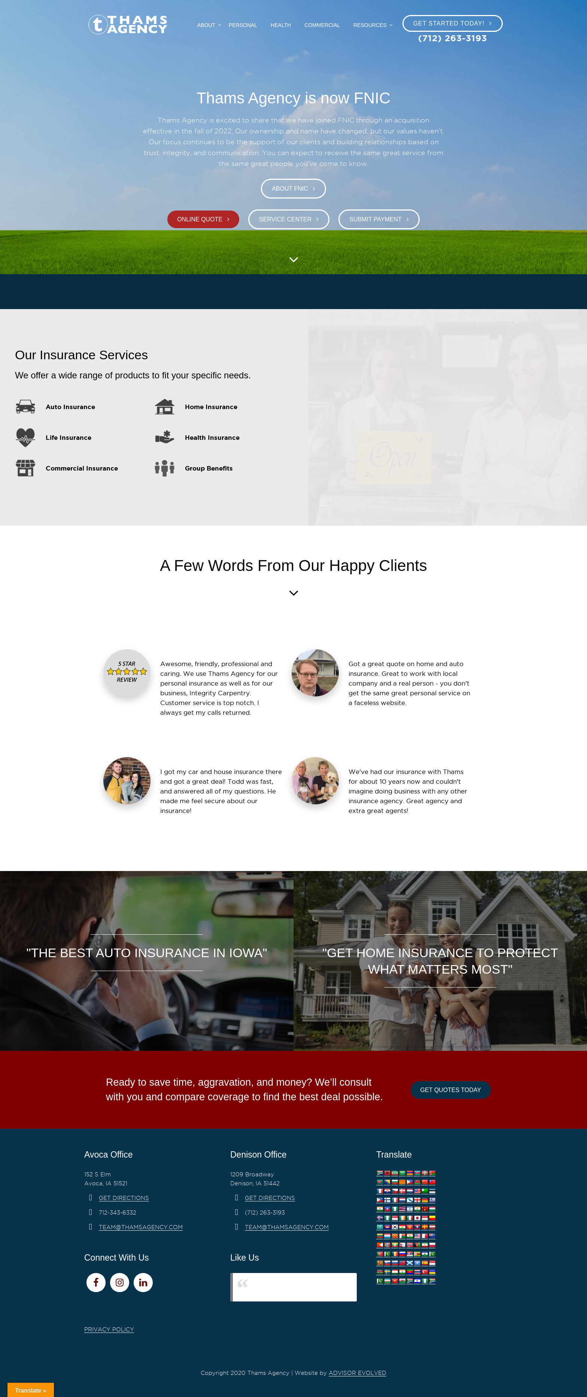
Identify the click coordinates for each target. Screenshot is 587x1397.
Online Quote (199, 219)
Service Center (285, 219)
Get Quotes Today (450, 1090)
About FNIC (290, 188)
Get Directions (124, 1198)
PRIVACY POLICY (109, 1330)
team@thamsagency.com (141, 1227)
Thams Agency (266, 1287)
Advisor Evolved (357, 1373)
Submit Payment (375, 219)
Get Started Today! (448, 23)
